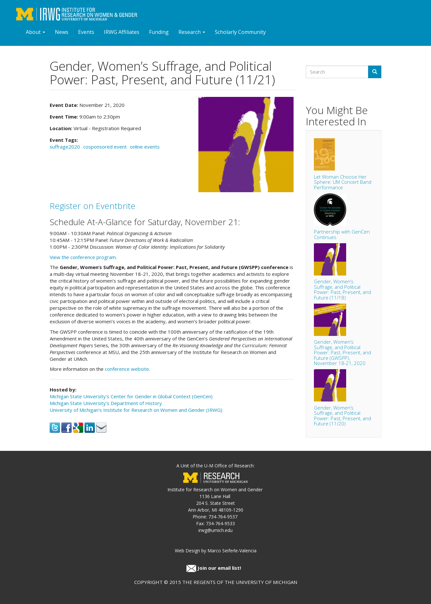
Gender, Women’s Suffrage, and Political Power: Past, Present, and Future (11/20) (342, 415)
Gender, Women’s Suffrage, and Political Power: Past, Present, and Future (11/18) (342, 289)
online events (145, 146)
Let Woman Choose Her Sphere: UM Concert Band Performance (342, 182)
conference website (127, 369)
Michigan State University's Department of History (106, 403)
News (61, 32)
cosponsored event (105, 146)
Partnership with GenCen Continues (342, 234)
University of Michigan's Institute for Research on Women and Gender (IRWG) (136, 410)
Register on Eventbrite (92, 206)
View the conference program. (83, 257)
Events (86, 32)
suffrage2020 (65, 146)
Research (191, 32)
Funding (159, 32)
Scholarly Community (240, 32)
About (35, 32)
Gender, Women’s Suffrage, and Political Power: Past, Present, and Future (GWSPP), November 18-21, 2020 (342, 352)
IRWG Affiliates (121, 32)
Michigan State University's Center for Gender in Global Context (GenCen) (131, 396)
